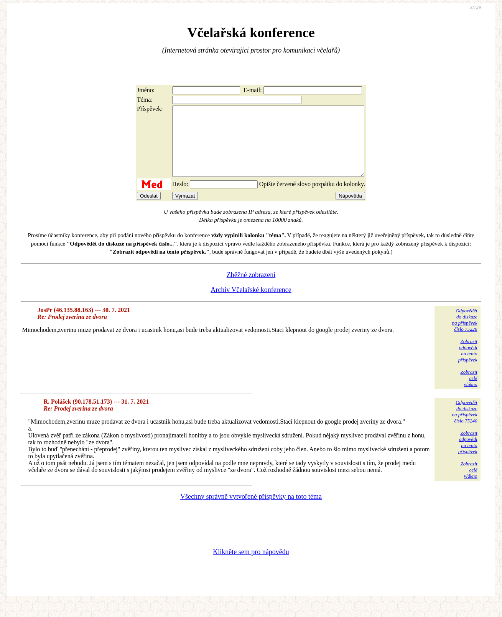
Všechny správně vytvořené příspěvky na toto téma (251, 510)
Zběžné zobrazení (251, 288)
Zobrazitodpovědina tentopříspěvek (467, 364)
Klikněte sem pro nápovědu (251, 565)
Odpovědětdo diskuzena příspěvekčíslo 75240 (464, 425)
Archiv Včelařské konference (251, 303)
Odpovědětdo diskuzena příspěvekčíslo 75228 (464, 334)
